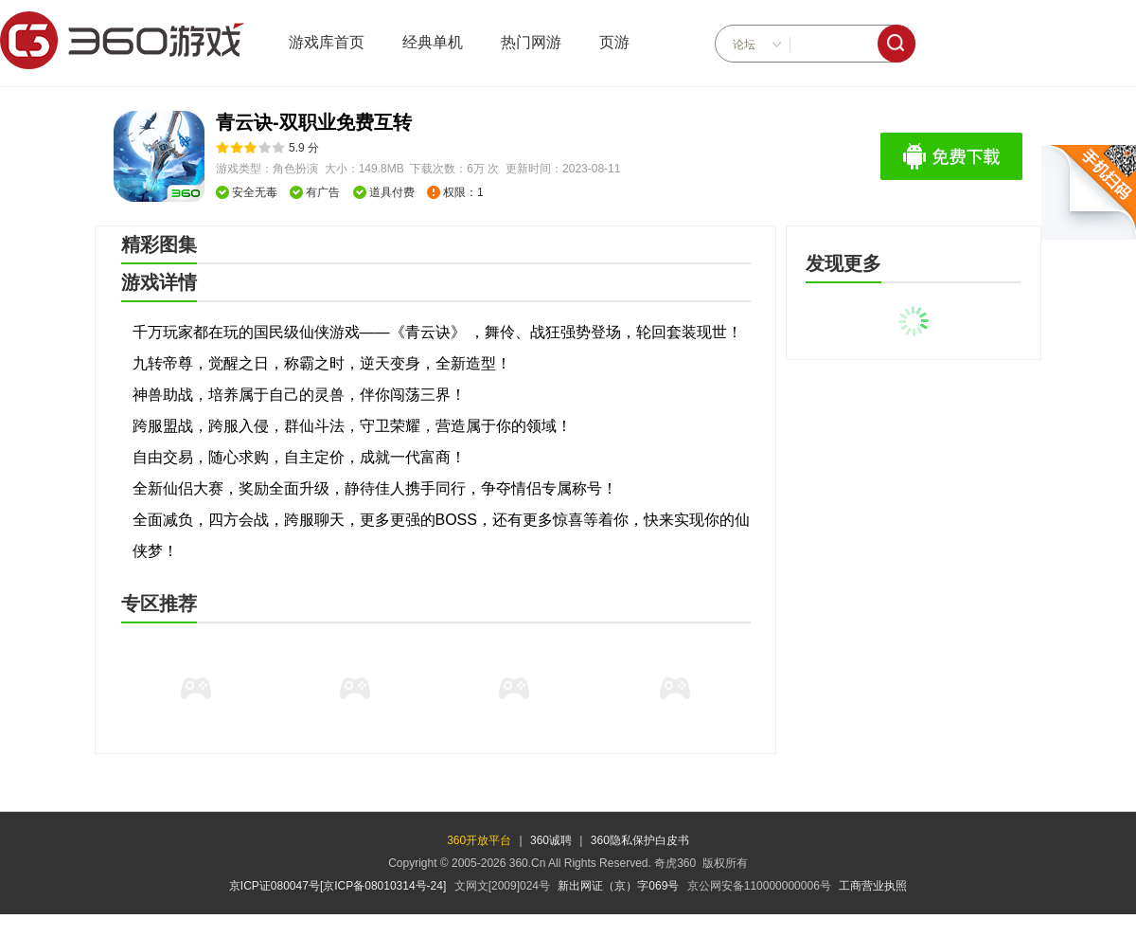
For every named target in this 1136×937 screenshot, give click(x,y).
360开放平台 (479, 840)
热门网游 (531, 42)
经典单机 (432, 42)
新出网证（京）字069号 (618, 885)
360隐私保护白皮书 (640, 840)
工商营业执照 (873, 885)
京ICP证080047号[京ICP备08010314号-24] (337, 885)
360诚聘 (551, 840)
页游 (614, 42)
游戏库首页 (326, 42)
